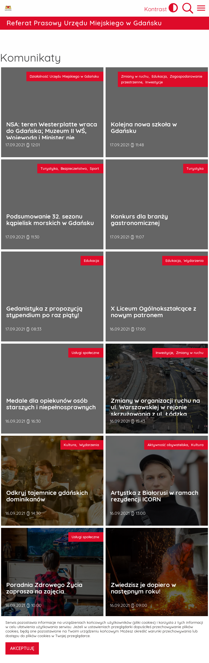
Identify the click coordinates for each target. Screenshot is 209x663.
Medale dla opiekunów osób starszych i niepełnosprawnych (51, 390)
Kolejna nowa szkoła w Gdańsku (144, 113)
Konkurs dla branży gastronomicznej (139, 206)
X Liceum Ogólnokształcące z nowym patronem (153, 298)
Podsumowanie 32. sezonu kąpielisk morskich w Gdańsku (50, 206)
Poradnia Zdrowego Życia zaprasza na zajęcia (44, 574)
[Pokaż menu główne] (201, 8)
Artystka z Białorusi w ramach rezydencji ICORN (154, 482)
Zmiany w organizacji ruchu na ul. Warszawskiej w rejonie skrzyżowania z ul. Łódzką (155, 393)
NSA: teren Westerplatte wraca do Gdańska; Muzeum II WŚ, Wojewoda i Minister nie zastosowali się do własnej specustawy (51, 124)
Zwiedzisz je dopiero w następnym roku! (143, 574)
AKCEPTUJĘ (22, 648)
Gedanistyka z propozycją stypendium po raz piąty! (44, 298)
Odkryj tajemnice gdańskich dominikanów (47, 482)
